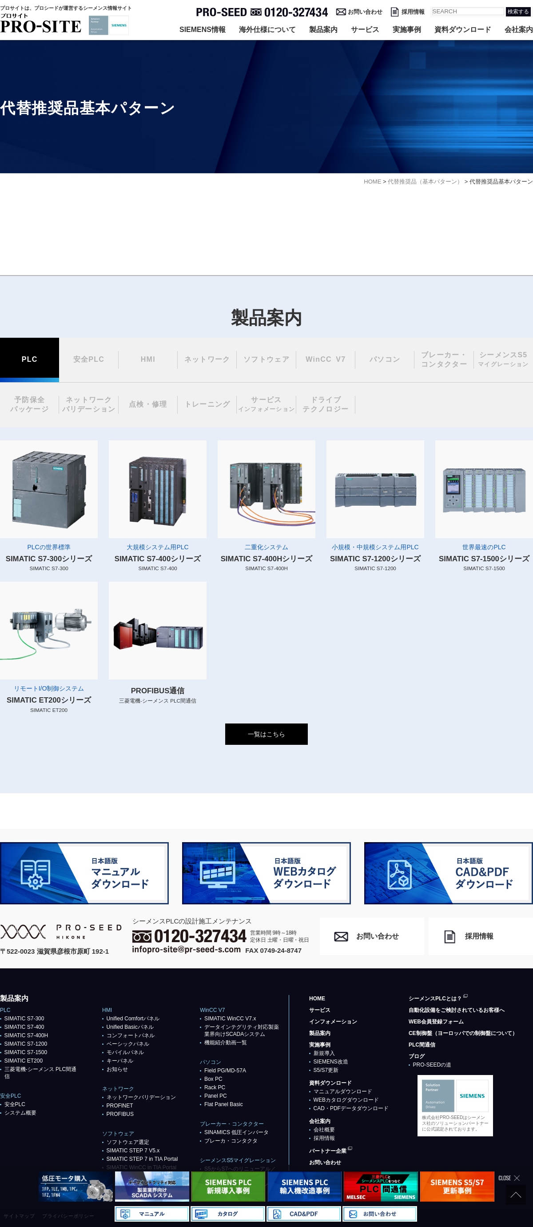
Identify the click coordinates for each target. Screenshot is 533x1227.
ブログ (417, 1056)
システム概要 (20, 1113)
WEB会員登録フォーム (436, 1022)
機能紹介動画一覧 (225, 1042)
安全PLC (14, 1104)
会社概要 (324, 1130)
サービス (365, 29)
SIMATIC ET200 (23, 1061)
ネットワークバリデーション (141, 1097)
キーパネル (120, 1061)
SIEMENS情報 (202, 29)
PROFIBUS (120, 1114)
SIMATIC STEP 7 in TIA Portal (142, 1159)
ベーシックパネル (128, 1044)
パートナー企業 (327, 1151)
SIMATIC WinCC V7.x (230, 1018)
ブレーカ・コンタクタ (231, 1141)
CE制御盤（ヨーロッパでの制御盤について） (463, 1033)
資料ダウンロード (462, 29)
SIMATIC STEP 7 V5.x (133, 1150)
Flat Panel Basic (223, 1104)
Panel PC (215, 1096)
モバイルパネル (125, 1052)
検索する (518, 11)
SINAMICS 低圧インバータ (236, 1132)
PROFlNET (120, 1106)
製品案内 (323, 29)
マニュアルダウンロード (343, 1091)
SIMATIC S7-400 (24, 1027)
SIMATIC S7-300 (24, 1018)
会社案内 (519, 29)
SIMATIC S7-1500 (25, 1052)
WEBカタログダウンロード (346, 1100)
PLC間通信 (422, 1045)
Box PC (213, 1079)
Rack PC (214, 1087)
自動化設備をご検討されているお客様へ (457, 1010)
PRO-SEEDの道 (432, 1065)
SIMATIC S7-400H (26, 1035)
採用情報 (413, 11)
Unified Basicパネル (130, 1027)
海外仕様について (267, 29)
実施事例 (407, 29)
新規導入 (324, 1053)
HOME (317, 998)
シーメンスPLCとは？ (435, 998)
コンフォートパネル (131, 1035)
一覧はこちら (266, 734)
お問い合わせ (365, 11)
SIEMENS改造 (331, 1062)
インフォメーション (333, 1022)
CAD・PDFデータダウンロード (351, 1108)
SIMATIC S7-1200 (25, 1044)
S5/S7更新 (326, 1070)
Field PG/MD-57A (225, 1070)
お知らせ (117, 1069)
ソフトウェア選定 (128, 1142)
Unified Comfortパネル (133, 1018)
